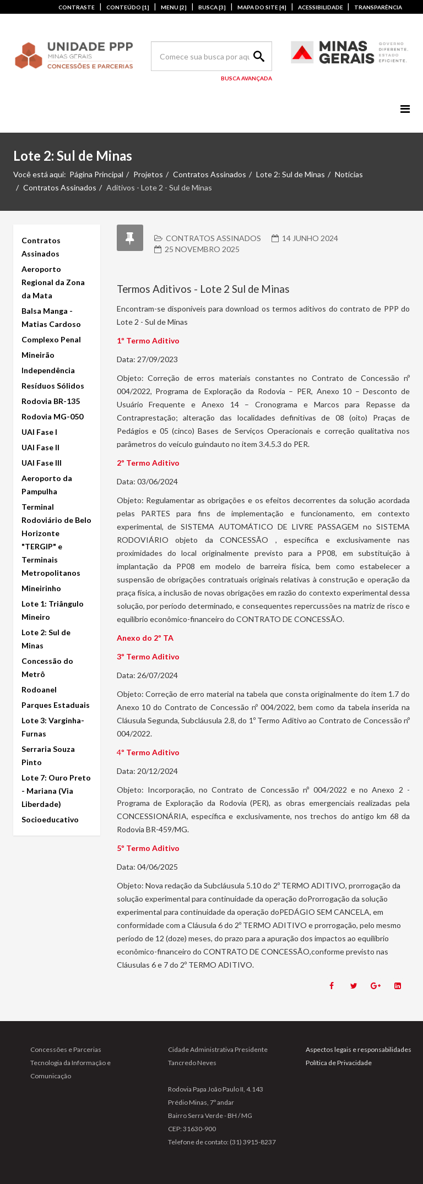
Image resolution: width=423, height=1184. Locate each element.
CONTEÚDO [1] (127, 7)
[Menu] (405, 109)
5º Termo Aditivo (148, 848)
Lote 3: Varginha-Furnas (52, 727)
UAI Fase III (41, 462)
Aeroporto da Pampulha (46, 484)
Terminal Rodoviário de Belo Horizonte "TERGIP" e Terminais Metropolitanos (56, 539)
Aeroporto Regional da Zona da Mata (53, 282)
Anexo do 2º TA (145, 637)
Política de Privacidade (339, 1062)
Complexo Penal (51, 339)
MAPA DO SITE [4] (261, 7)
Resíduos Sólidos (52, 385)
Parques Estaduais (55, 705)
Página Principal (96, 174)
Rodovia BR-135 (50, 401)
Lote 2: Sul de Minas (290, 174)
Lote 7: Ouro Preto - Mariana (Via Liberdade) (56, 791)
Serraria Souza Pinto (48, 755)
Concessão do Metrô (47, 667)
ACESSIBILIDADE (321, 7)
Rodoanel (39, 689)
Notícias (349, 174)
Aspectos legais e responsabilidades (358, 1049)
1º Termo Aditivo (148, 340)
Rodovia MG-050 (52, 416)
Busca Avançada (246, 78)
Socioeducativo (50, 819)
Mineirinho (41, 588)
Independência (48, 370)
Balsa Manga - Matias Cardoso (51, 317)
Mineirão (38, 354)
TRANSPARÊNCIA (378, 7)
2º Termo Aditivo (148, 462)
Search (257, 56)
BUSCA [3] (212, 7)
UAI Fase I (39, 432)
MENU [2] (174, 7)
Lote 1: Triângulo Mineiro (52, 610)
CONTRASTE (76, 7)
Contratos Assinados (209, 174)
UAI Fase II (40, 447)
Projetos (148, 174)
